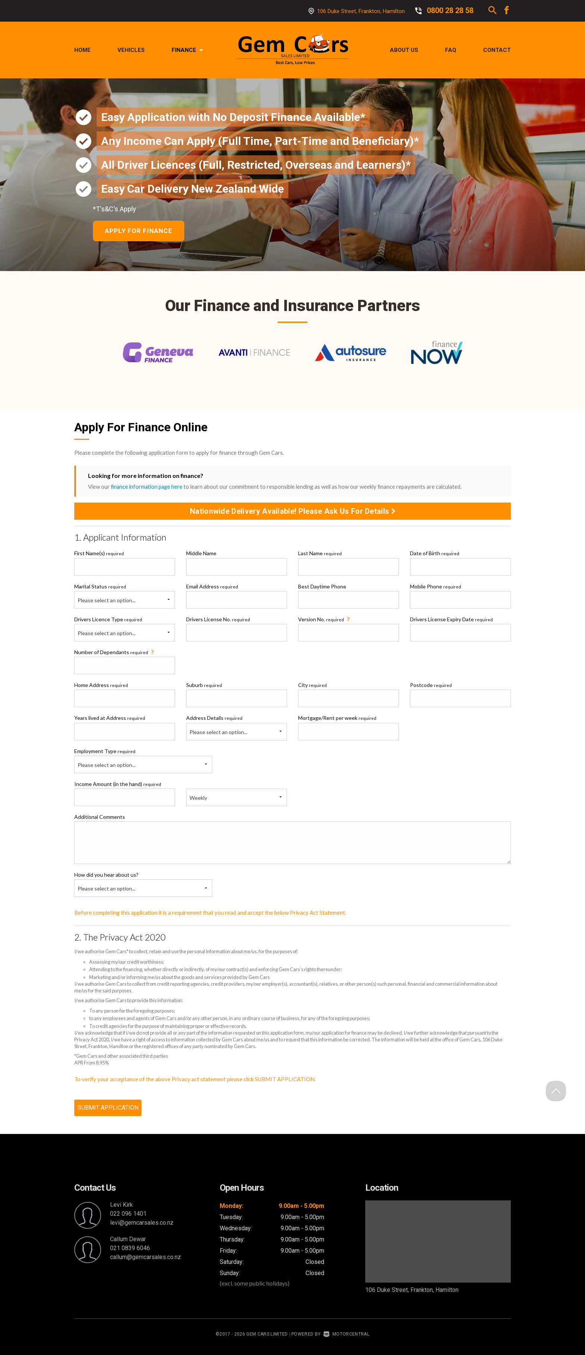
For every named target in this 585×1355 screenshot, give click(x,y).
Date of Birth (434, 555)
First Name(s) (99, 555)
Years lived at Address (109, 720)
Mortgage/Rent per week (337, 720)
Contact (497, 50)
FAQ (450, 50)
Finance (187, 50)
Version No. (324, 620)
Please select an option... (106, 602)
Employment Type (143, 762)
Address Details (214, 720)
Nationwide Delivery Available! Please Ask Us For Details (292, 513)
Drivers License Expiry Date (451, 621)
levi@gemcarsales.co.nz (141, 1226)
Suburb (204, 686)
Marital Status (100, 588)
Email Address (212, 588)
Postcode (431, 686)
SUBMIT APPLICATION (108, 1111)
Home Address (101, 686)
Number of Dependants (114, 653)
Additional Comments (99, 818)
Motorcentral (346, 1337)
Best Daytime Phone (322, 588)
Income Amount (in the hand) (117, 785)
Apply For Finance (140, 232)
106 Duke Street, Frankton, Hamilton (361, 11)
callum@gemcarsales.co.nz (145, 1260)
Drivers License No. (218, 621)
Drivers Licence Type (108, 621)
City (312, 686)
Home (82, 50)
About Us (404, 50)
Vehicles (131, 50)
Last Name (320, 555)
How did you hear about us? (106, 876)
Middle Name (201, 555)
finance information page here (147, 488)
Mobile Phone (435, 588)
